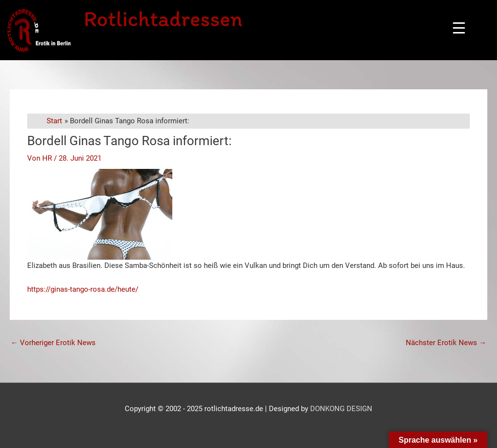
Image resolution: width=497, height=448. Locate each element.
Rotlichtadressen (162, 18)
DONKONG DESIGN (341, 408)
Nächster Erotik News (446, 342)
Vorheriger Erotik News (53, 342)
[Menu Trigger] (459, 28)
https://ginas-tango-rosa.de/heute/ (82, 289)
